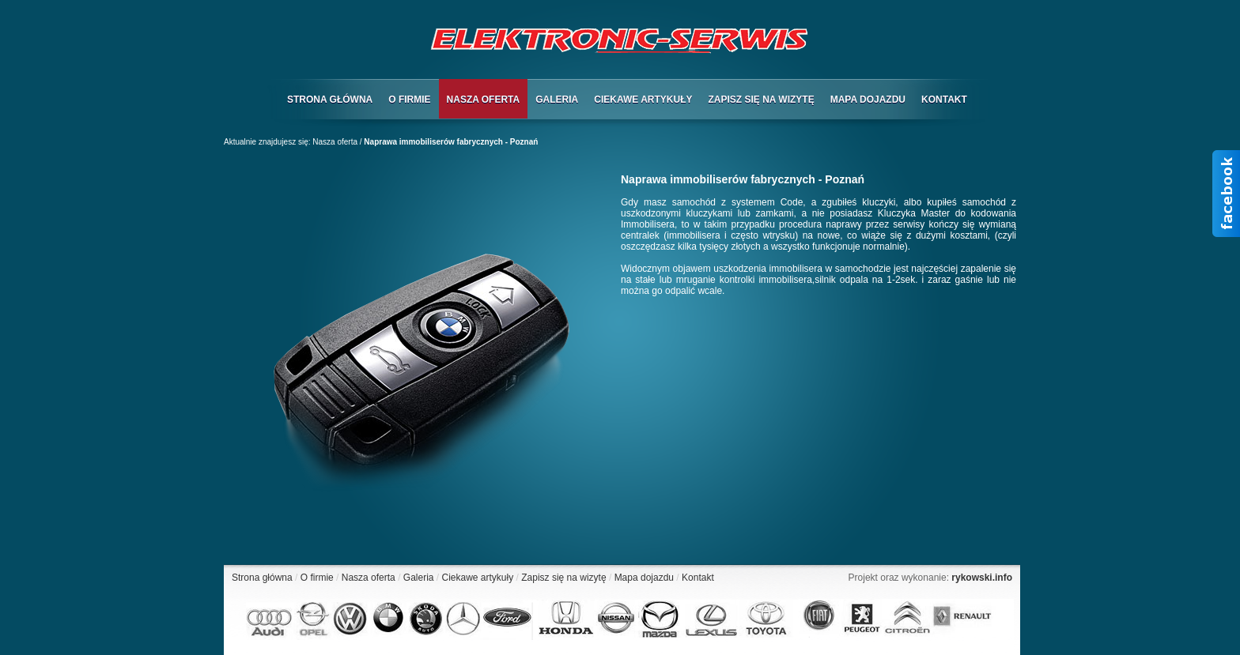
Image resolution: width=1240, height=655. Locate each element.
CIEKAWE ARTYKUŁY (643, 99)
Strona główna (262, 577)
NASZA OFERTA (483, 99)
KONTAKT (944, 99)
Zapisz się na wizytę (563, 577)
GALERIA (556, 99)
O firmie (317, 577)
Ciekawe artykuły (478, 577)
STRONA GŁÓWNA (329, 99)
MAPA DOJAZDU (867, 99)
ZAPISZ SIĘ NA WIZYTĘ (761, 99)
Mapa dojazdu (644, 577)
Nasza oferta (334, 141)
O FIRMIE (409, 99)
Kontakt (698, 577)
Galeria (418, 577)
